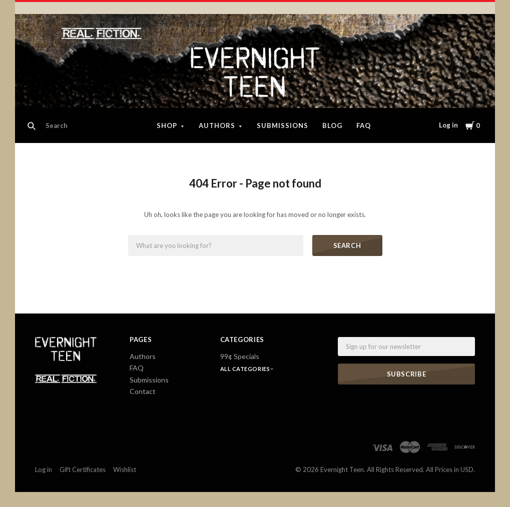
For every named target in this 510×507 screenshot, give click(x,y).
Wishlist (124, 470)
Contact (143, 391)
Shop (167, 126)
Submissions (282, 126)
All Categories (245, 369)
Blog (332, 126)
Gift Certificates (83, 470)
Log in (448, 125)
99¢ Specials (239, 356)
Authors (217, 126)
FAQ (363, 126)
